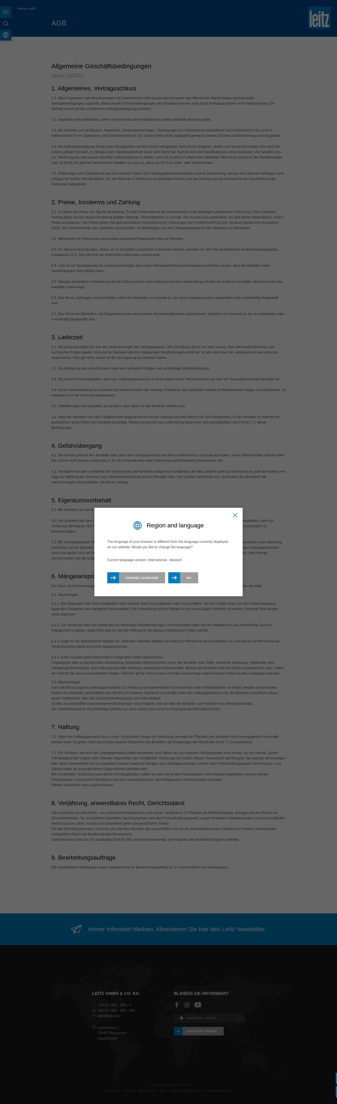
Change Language (142, 578)
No (189, 578)
